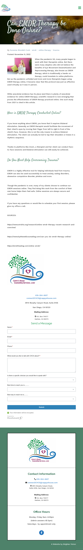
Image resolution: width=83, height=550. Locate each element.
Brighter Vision (69, 544)
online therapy (45, 50)
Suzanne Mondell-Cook (20, 50)
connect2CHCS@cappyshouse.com (41, 298)
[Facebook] (41, 532)
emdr (34, 50)
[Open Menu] (79, 8)
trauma (56, 50)
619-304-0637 (41, 295)
